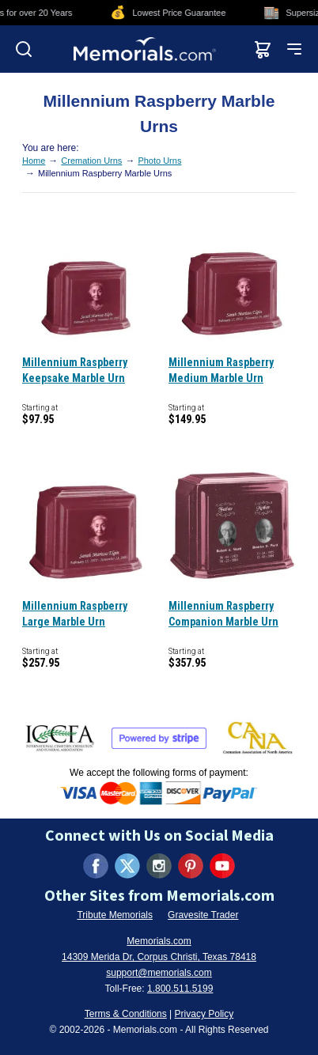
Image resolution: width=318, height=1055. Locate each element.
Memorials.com (159, 941)
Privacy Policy (204, 1013)
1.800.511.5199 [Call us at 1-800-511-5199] (180, 988)
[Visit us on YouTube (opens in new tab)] (222, 866)
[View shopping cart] (262, 49)
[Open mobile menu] (294, 49)
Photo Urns (159, 160)
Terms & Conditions (126, 1013)
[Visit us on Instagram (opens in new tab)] (159, 866)
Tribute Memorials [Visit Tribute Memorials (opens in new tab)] (115, 915)
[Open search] (23, 49)
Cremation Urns (91, 160)
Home (33, 160)
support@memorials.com (159, 972)
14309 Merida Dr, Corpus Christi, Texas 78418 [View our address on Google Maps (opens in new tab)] (159, 956)
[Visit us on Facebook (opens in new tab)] (95, 866)
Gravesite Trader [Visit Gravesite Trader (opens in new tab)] (203, 915)
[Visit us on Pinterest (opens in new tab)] (190, 866)
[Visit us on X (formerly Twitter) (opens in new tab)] (127, 866)
